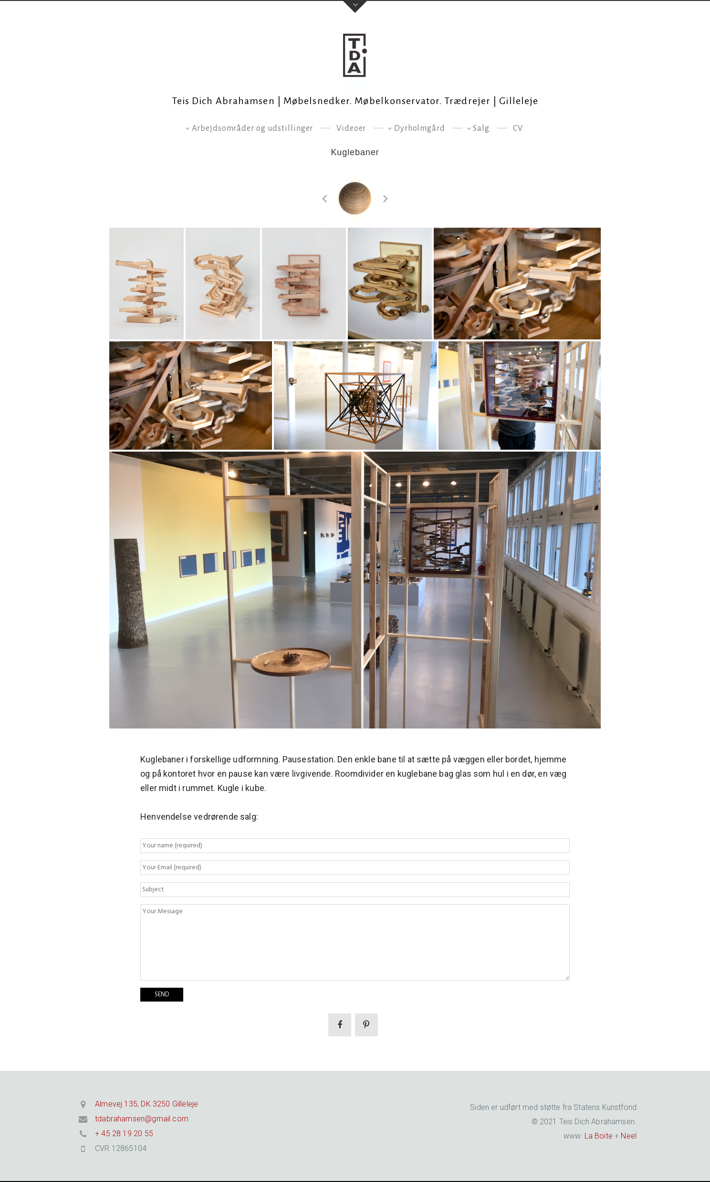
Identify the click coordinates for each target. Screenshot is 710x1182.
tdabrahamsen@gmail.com (141, 1118)
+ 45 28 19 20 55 (124, 1133)
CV (518, 128)
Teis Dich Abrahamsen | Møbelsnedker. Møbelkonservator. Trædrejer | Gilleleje (355, 100)
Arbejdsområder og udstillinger (252, 128)
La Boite (597, 1135)
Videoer (351, 128)
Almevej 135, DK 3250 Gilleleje (146, 1103)
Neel (629, 1135)
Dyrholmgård (419, 128)
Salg (481, 128)
